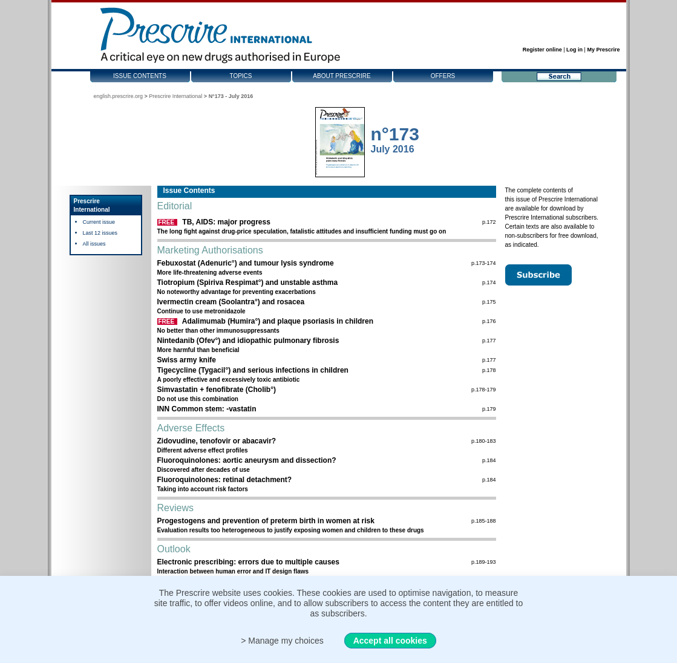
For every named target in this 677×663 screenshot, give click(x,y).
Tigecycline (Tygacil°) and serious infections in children (252, 370)
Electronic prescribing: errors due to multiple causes (248, 562)
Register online (542, 50)
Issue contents (139, 76)
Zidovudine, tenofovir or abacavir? (216, 441)
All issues (94, 244)
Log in (574, 50)
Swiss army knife (186, 360)
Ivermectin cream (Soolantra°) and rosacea (231, 302)
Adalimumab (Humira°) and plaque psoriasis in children (277, 321)
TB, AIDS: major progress (226, 222)
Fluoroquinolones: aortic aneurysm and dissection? (246, 460)
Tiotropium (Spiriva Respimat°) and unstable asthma (247, 282)
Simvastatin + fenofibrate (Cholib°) (216, 389)
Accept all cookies (390, 640)
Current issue (99, 222)
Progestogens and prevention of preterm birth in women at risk (265, 521)
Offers (443, 76)
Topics (240, 76)
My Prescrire (603, 50)
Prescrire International (175, 96)
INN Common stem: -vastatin (207, 409)
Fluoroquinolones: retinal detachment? (224, 479)
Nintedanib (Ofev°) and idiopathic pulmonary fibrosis (248, 340)
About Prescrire (341, 76)
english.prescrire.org (118, 96)
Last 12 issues (100, 233)
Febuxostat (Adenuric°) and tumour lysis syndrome (245, 263)
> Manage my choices (282, 640)
